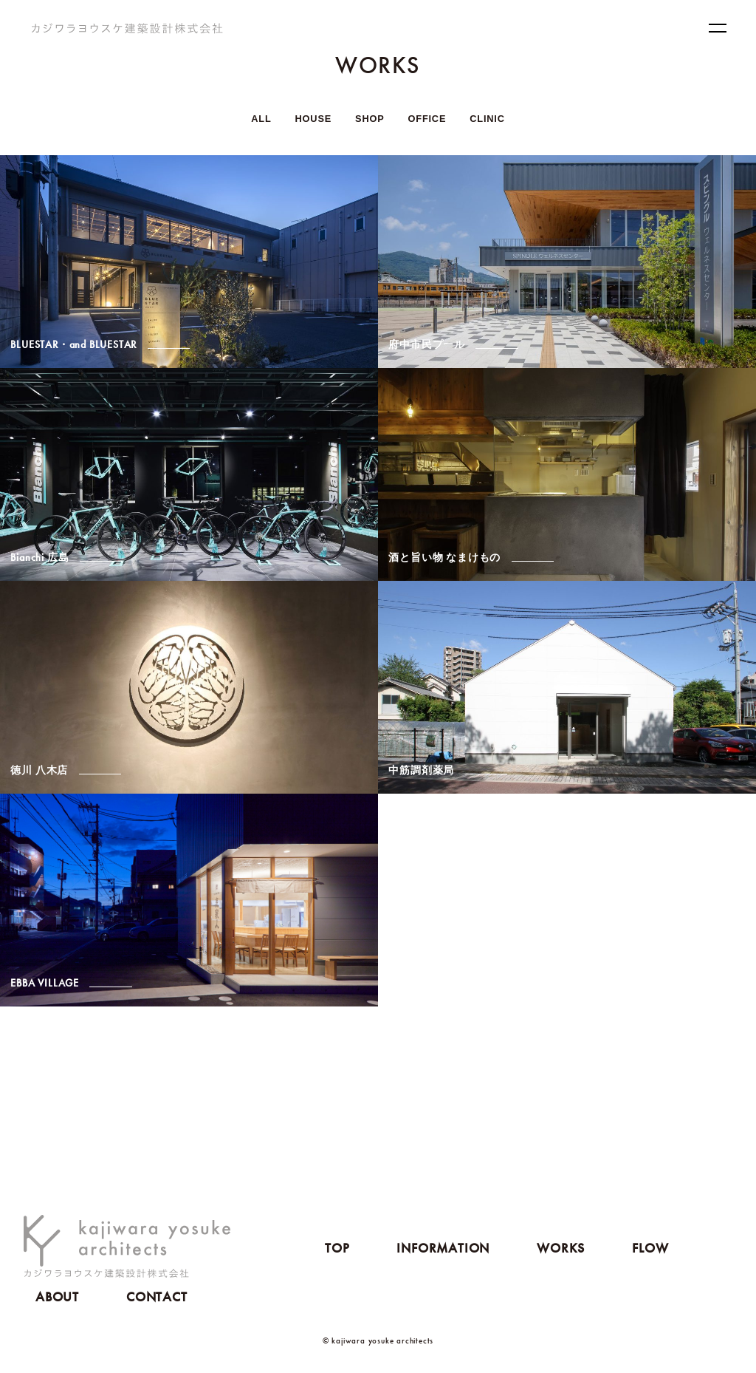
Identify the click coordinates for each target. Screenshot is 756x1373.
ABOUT (57, 1296)
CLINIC (487, 118)
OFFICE (427, 118)
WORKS (561, 1247)
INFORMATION (442, 1247)
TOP (337, 1247)
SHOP (369, 118)
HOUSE (313, 118)
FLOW (650, 1247)
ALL (261, 118)
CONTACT (157, 1296)
